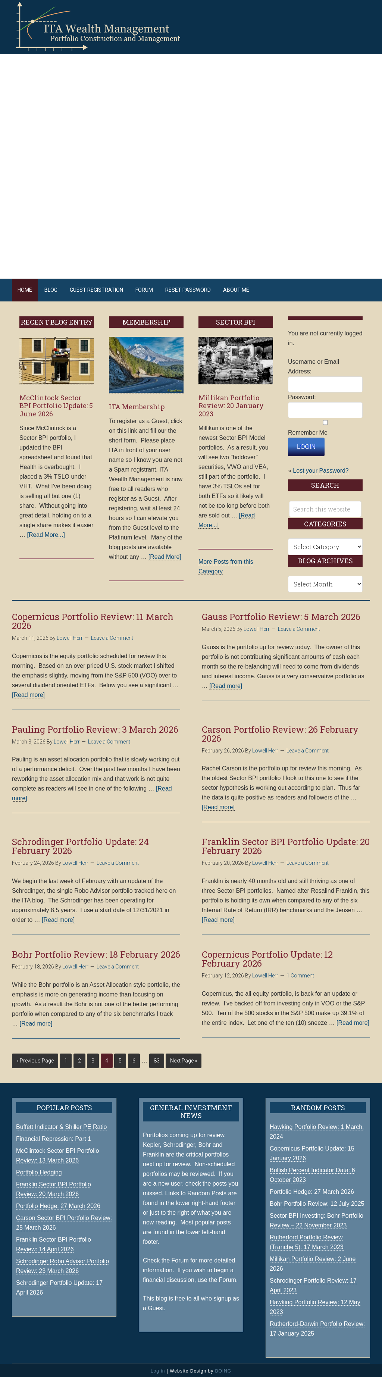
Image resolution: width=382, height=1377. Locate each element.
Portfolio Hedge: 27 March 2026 (312, 1190)
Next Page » (183, 1059)
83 (157, 1059)
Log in (158, 1369)
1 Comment (300, 974)
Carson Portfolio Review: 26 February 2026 (280, 732)
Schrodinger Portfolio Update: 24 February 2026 (80, 844)
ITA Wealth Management (105, 26)
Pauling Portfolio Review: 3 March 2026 (95, 727)
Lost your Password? (320, 469)
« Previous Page (35, 1059)
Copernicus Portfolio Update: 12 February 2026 (267, 956)
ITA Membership (137, 404)
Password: (302, 395)
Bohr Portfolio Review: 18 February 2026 (96, 952)
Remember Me (308, 431)
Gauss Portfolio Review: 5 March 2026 (281, 615)
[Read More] (164, 555)
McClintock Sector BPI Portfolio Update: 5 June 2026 (56, 403)
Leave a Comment (112, 636)
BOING (223, 1369)
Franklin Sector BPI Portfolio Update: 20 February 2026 (286, 844)
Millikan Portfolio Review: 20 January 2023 (231, 403)
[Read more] (28, 693)
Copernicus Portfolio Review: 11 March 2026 (92, 619)
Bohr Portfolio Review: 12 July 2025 (317, 1202)
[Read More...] (46, 533)
